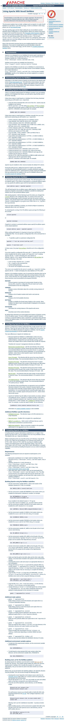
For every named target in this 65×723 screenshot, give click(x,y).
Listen (7, 196)
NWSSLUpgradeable (14, 425)
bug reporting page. (16, 27)
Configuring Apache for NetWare (18, 324)
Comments (51, 37)
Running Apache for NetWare (56, 26)
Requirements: (10, 451)
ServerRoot (30, 106)
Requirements (52, 19)
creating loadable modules (23, 408)
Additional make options (13, 597)
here (24, 86)
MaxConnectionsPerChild (16, 347)
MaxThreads (12, 373)
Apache (4, 7)
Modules (43, 3)
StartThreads (12, 357)
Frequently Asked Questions (32, 33)
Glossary (57, 3)
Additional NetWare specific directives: (17, 412)
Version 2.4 (26, 7)
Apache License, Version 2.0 (19, 720)
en (40, 13)
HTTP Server (11, 7)
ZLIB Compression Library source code (18, 469)
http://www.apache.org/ (16, 82)
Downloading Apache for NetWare (18, 78)
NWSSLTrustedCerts (14, 421)
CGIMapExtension (13, 414)
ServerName (40, 106)
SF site (24, 693)
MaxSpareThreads (13, 367)
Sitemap (62, 3)
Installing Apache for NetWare (56, 24)
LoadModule (31, 400)
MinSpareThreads (13, 362)
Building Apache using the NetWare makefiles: (20, 481)
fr (42, 13)
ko (45, 13)
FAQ (52, 3)
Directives (48, 3)
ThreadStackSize (13, 379)
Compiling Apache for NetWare (13, 174)
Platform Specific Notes (36, 7)
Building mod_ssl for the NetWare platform (19, 660)
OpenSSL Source (13, 676)
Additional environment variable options (18, 641)
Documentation (19, 7)
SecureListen (12, 418)
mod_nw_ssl (38, 662)
